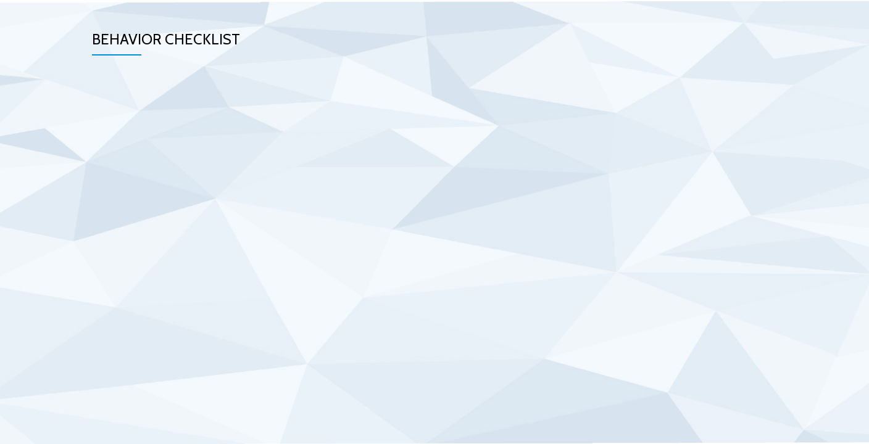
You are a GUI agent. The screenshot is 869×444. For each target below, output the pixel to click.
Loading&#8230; (326, 219)
